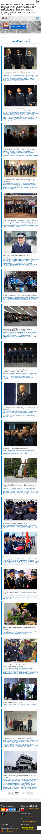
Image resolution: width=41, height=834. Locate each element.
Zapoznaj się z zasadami (9, 830)
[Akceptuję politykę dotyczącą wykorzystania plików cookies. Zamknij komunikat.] (38, 1)
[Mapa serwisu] (6, 18)
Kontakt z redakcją (27, 816)
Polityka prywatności (8, 831)
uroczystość (15, 37)
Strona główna (5, 37)
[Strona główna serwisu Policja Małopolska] (3, 18)
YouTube (6, 809)
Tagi (11, 37)
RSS (3, 809)
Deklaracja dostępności (29, 821)
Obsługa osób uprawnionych (30, 829)
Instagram (14, 809)
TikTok (3, 813)
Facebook (10, 809)
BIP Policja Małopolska (32, 808)
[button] (37, 18)
